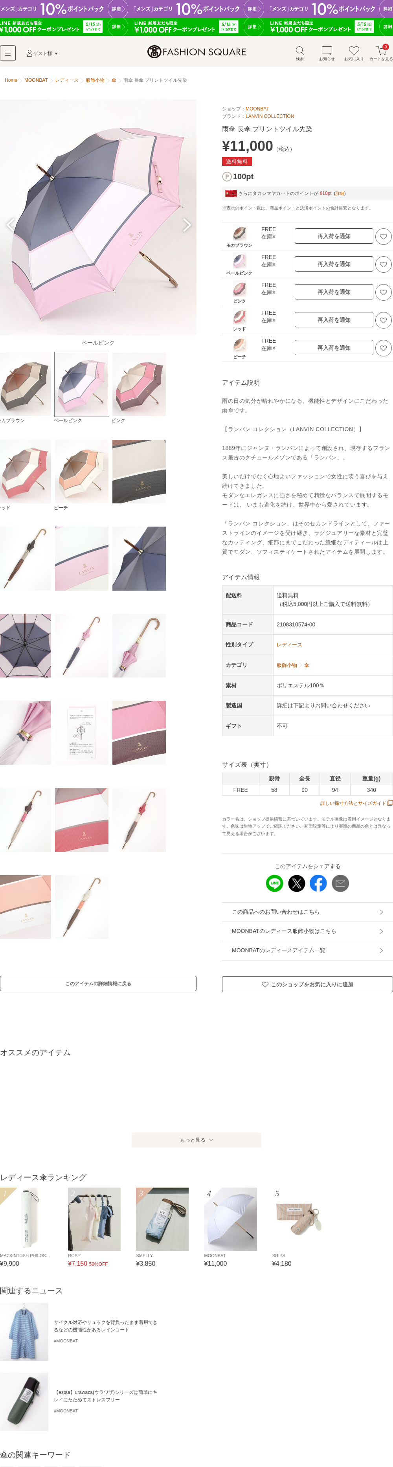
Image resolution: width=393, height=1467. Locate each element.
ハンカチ (73, 1445)
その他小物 (102, 1445)
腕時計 (9, 1445)
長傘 (7, 1391)
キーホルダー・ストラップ (296, 1432)
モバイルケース (221, 1432)
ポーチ (253, 1432)
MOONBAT (257, 110)
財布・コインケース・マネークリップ (42, 1432)
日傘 (51, 1391)
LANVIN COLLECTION (270, 117)
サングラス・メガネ (353, 1432)
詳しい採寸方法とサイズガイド (356, 804)
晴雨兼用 (90, 1391)
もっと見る (192, 1145)
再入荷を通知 (334, 237)
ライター (33, 1445)
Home (11, 81)
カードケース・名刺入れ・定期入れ (128, 1432)
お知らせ (327, 54)
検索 (299, 54)
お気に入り (354, 54)
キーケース (185, 1432)
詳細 (340, 194)
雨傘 (68, 1391)
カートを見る (381, 54)
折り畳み (29, 1391)
